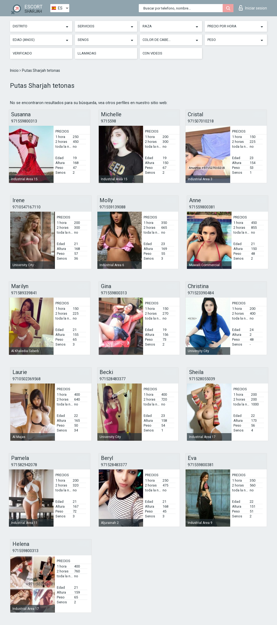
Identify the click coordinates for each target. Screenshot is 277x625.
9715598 (108, 121)
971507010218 (201, 121)
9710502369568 (26, 378)
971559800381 (202, 207)
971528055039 (202, 378)
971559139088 (113, 207)
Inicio (14, 70)
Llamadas (87, 53)
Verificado (22, 53)
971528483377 (113, 378)
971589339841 (24, 293)
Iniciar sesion (253, 8)
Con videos (152, 53)
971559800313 (24, 121)
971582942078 (24, 464)
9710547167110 (26, 207)
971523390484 (201, 293)
